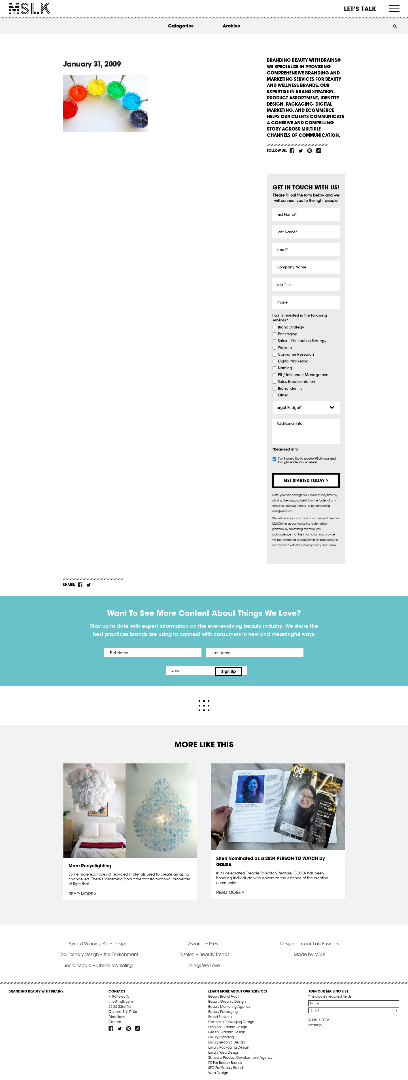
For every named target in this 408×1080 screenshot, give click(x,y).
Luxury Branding (221, 1034)
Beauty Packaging (223, 1009)
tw (300, 150)
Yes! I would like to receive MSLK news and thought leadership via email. (307, 460)
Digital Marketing (293, 361)
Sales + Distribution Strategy (302, 341)
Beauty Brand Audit (223, 994)
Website (285, 347)
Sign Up (251, 670)
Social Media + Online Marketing (98, 962)
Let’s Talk (360, 9)
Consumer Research (296, 354)
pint (309, 150)
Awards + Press (203, 941)
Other (283, 395)
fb (292, 150)
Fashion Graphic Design (227, 1024)
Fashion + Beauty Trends (203, 952)
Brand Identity (290, 388)
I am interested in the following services (299, 318)
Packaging (288, 334)
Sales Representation (296, 381)
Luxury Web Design (223, 1050)
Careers (115, 1019)
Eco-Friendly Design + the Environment (98, 952)
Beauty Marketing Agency (229, 1004)
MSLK (29, 8)
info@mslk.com (121, 999)
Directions (117, 1014)
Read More (81, 892)
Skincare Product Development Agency (240, 1055)
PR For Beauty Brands (225, 1060)
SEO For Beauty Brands (226, 1065)
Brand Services (220, 1014)
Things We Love (204, 962)
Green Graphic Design (226, 1029)
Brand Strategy (291, 327)
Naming (285, 368)
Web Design (218, 1070)
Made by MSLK (309, 952)
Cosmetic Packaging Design (231, 1019)
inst (318, 150)
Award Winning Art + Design (98, 941)
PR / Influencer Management (304, 375)
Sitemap (315, 1022)
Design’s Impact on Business (309, 941)
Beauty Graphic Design (227, 999)
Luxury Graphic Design (226, 1040)
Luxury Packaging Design (228, 1045)
